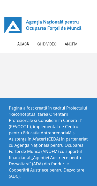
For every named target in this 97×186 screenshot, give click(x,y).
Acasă (23, 44)
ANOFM (71, 44)
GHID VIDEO (46, 44)
